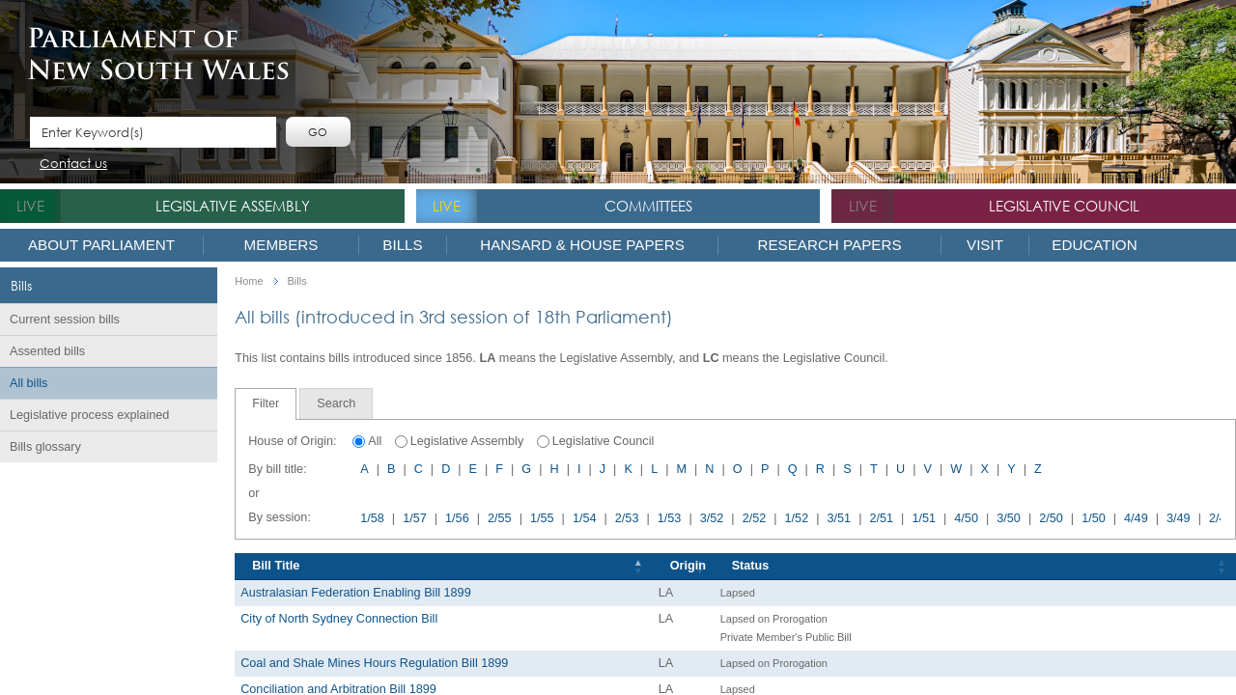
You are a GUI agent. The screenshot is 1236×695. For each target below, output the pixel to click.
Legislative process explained (89, 415)
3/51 (840, 518)
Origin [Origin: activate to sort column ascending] (688, 565)
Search (336, 403)
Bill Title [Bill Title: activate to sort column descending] (275, 565)
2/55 (500, 518)
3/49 (1178, 518)
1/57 (415, 518)
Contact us (73, 164)
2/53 (627, 518)
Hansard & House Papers (582, 244)
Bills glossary (45, 447)
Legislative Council (1064, 205)
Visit (985, 244)
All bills (28, 383)
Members (281, 244)
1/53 (670, 518)
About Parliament (101, 244)
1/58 (372, 518)
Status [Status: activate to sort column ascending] (751, 565)
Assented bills (47, 351)
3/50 (1009, 518)
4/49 (1136, 518)
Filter (265, 403)
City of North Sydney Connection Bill (338, 619)
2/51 (881, 518)
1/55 (542, 518)
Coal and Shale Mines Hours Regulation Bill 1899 (374, 663)
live (30, 205)
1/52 (797, 518)
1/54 (585, 518)
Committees (648, 205)
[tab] (265, 404)
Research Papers (829, 244)
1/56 (457, 518)
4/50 (966, 518)
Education (1094, 244)
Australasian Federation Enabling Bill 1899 (355, 592)
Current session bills (65, 319)
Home (249, 281)
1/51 (924, 518)
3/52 (712, 518)
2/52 (755, 518)
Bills (402, 244)
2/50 (1051, 518)
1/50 (1094, 518)
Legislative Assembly (232, 205)
